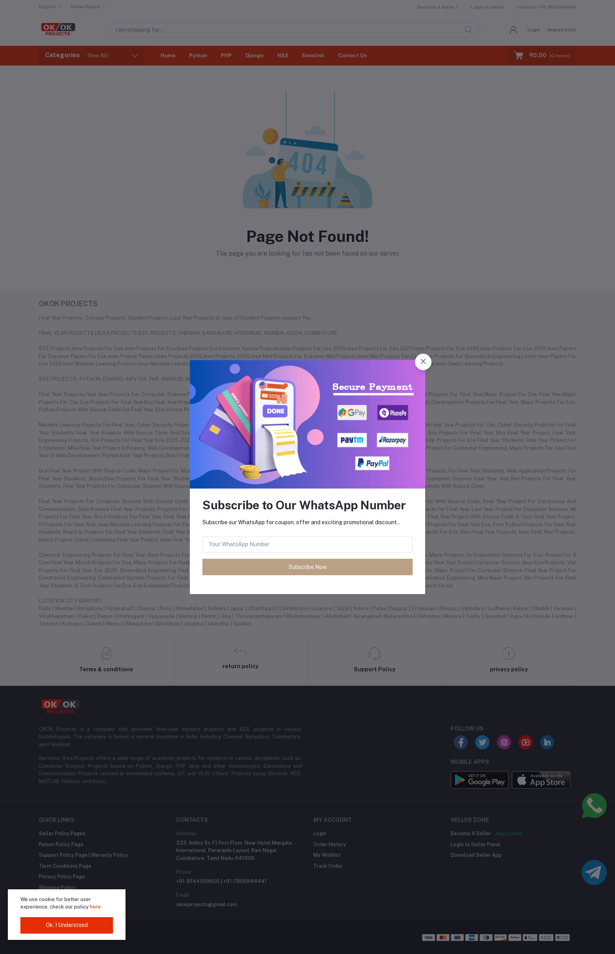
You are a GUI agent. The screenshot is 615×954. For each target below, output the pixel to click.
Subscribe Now (308, 567)
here (95, 907)
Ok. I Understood (67, 925)
